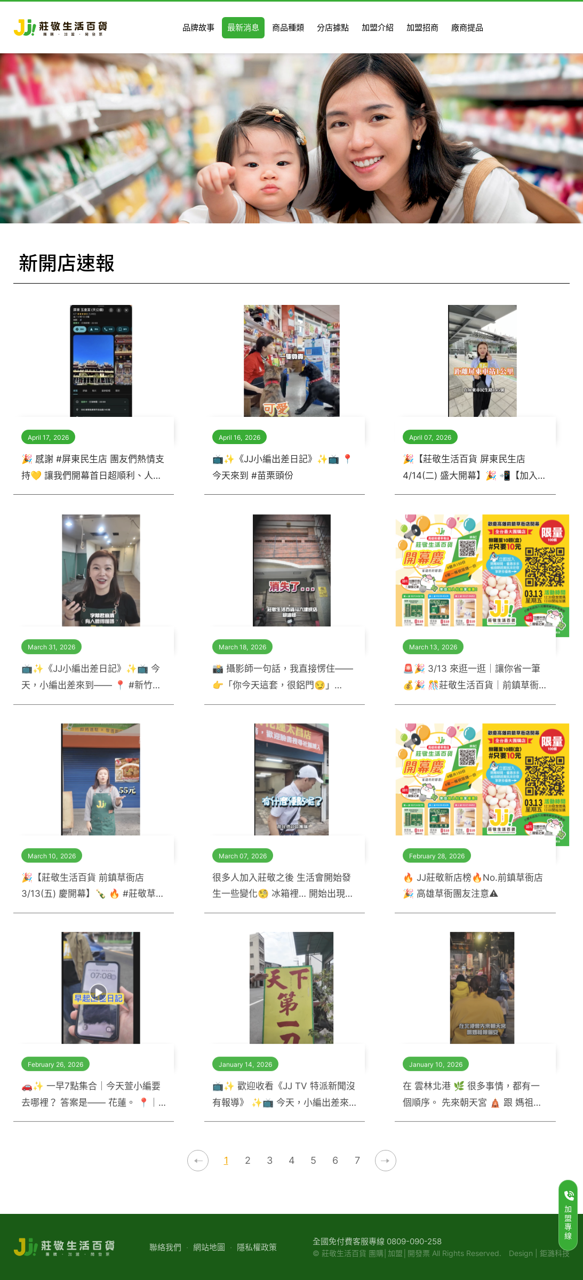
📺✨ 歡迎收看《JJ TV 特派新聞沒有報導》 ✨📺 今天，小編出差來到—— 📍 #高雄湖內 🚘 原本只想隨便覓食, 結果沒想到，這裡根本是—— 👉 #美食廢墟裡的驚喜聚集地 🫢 (283, 1102)
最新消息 (489, 264)
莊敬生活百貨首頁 (450, 264)
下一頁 (385, 1160)
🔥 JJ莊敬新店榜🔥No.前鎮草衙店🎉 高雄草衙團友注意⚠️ (473, 892)
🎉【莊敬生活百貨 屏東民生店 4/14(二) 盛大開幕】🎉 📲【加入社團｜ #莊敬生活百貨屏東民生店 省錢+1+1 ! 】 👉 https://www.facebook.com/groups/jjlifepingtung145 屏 (475, 469)
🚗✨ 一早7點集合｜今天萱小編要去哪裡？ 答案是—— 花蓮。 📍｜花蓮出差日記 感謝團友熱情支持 (91, 1102)
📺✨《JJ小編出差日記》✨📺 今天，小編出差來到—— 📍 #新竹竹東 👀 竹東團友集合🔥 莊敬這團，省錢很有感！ (91, 684)
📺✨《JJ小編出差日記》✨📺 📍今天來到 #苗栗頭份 (282, 467)
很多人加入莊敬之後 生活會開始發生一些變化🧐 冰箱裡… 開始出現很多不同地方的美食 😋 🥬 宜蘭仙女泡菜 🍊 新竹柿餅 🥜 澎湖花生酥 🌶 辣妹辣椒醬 (283, 893)
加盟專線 (569, 1215)
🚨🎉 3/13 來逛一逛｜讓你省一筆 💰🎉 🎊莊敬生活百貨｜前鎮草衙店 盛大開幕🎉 (471, 684)
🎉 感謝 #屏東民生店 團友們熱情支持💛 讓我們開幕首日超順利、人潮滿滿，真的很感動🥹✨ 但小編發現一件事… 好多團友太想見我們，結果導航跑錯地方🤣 (92, 469)
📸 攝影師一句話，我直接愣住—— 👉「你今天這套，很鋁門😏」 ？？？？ (282, 684)
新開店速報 (543, 264)
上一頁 (198, 1160)
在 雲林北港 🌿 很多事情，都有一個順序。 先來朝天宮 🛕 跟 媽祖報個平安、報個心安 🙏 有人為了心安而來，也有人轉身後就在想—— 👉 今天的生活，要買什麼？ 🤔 (474, 1102)
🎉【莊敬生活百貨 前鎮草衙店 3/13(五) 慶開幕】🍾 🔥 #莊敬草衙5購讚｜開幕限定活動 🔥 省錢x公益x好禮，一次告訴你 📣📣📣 (93, 893)
